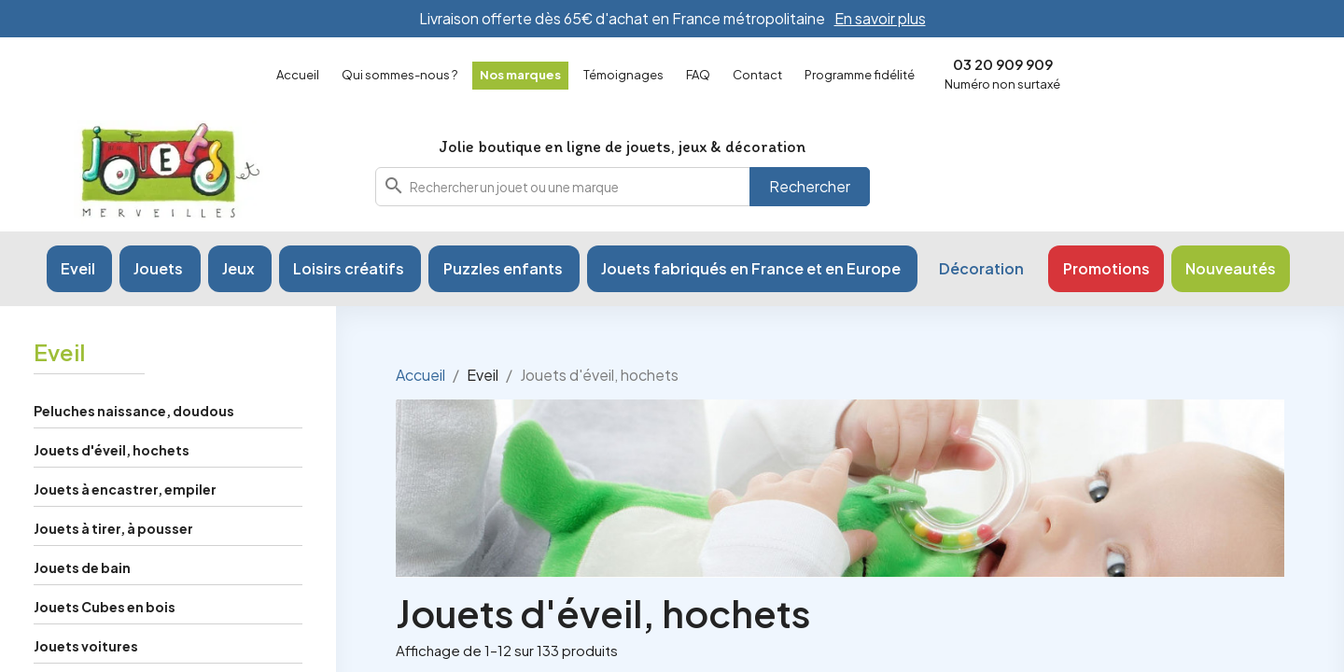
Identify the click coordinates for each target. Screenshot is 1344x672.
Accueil (297, 74)
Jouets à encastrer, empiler (125, 489)
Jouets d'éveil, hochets (111, 449)
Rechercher (809, 186)
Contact (757, 74)
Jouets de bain (82, 567)
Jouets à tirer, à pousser (113, 528)
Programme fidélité (860, 74)
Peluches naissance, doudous (134, 410)
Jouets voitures (86, 645)
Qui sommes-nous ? (399, 74)
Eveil (59, 352)
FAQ (698, 74)
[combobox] (622, 186)
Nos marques (520, 74)
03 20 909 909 (1003, 64)
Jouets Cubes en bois (104, 606)
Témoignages (623, 74)
